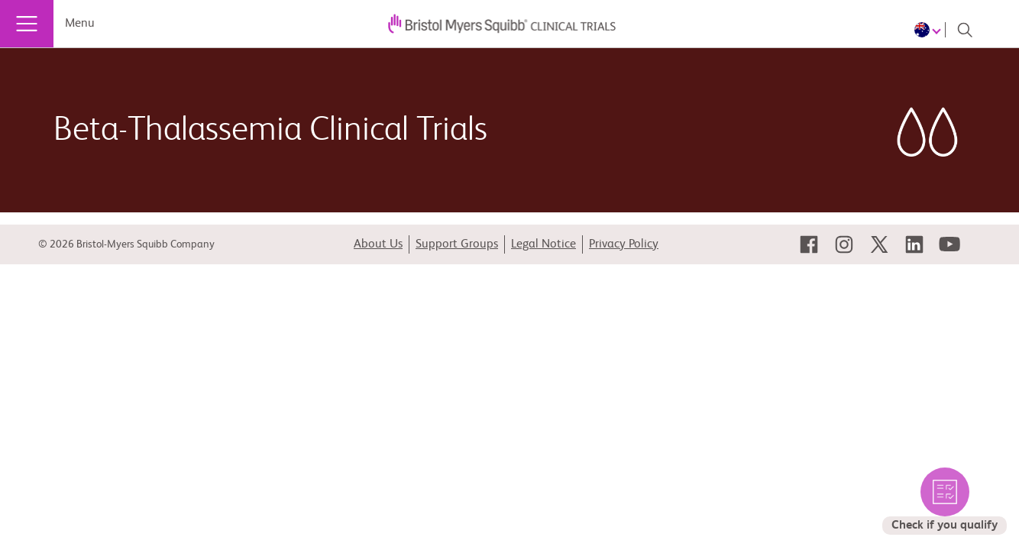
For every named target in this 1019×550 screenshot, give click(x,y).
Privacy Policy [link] (623, 244)
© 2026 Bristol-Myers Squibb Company (126, 244)
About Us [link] (378, 244)
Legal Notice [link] (543, 244)
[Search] (964, 29)
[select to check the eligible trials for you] (944, 501)
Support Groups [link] (457, 244)
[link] (808, 244)
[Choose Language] (930, 29)
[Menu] (26, 23)
